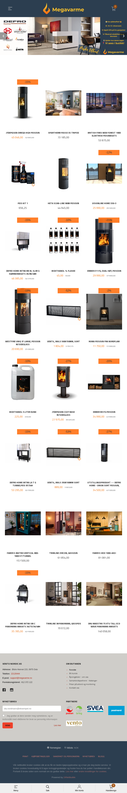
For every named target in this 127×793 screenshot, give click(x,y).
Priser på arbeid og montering (82, 685)
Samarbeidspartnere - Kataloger (83, 682)
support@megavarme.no (21, 679)
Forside (72, 671)
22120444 (15, 675)
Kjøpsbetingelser (41, 758)
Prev (3, 36)
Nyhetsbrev (89, 758)
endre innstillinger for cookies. (93, 773)
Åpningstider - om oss (78, 678)
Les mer (57, 727)
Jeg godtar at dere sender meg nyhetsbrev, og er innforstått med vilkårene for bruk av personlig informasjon (29, 719)
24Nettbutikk (69, 779)
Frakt (25, 758)
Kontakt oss (74, 689)
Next (123, 36)
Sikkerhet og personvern (66, 758)
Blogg (101, 758)
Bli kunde (73, 675)
